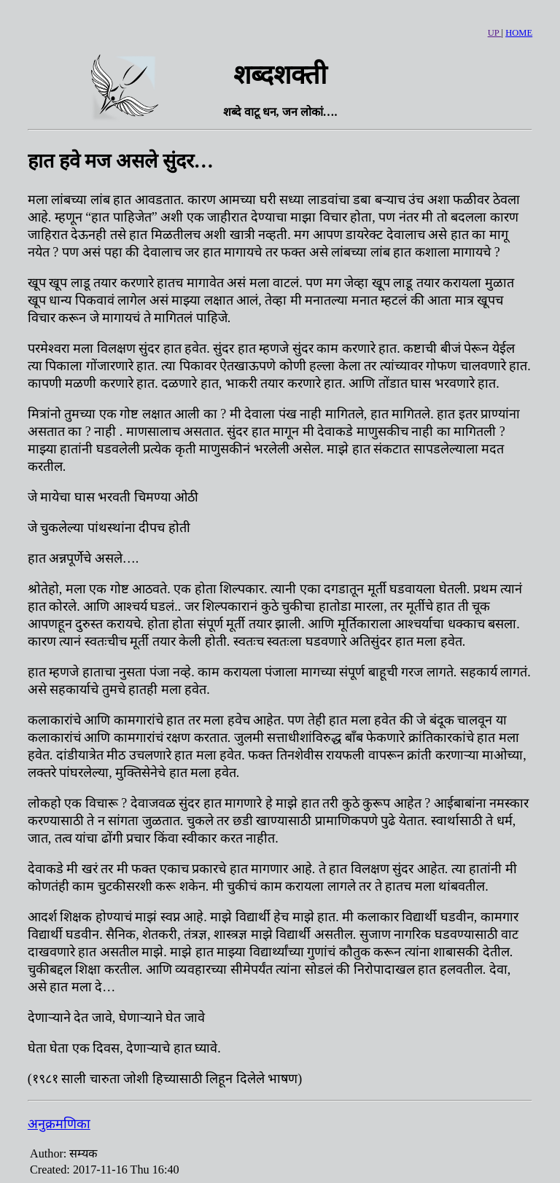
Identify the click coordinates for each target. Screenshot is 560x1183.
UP (495, 33)
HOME (518, 33)
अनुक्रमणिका (59, 1124)
